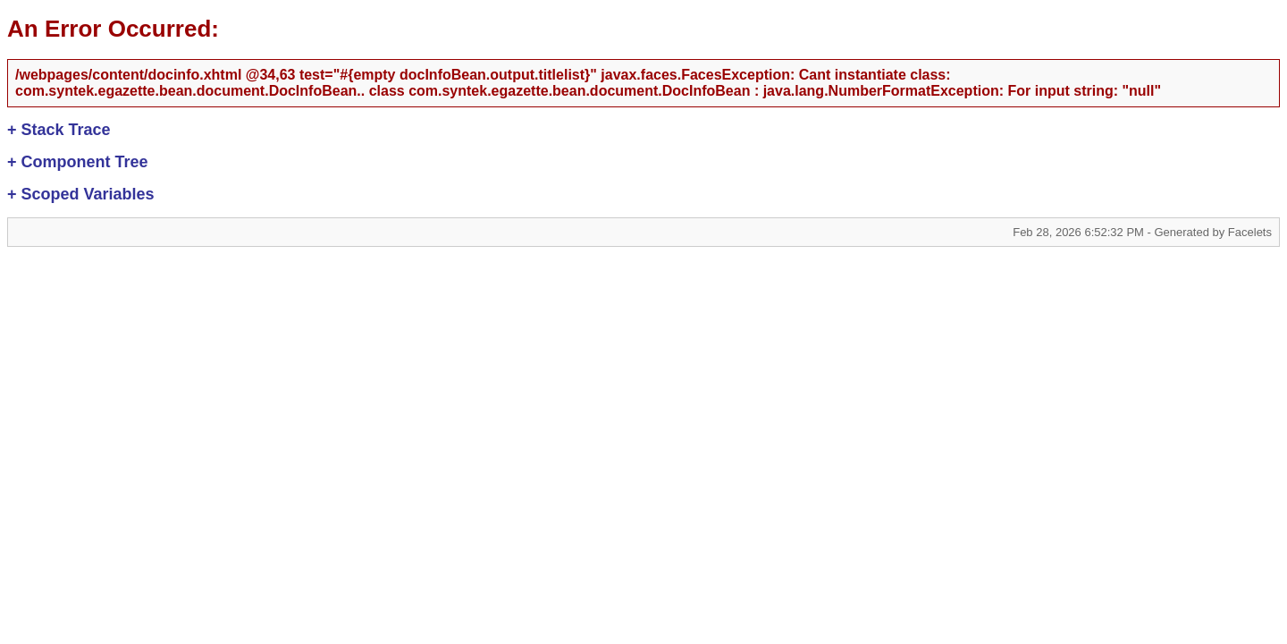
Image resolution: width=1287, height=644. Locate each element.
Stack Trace (59, 130)
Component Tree (77, 162)
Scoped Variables (81, 194)
